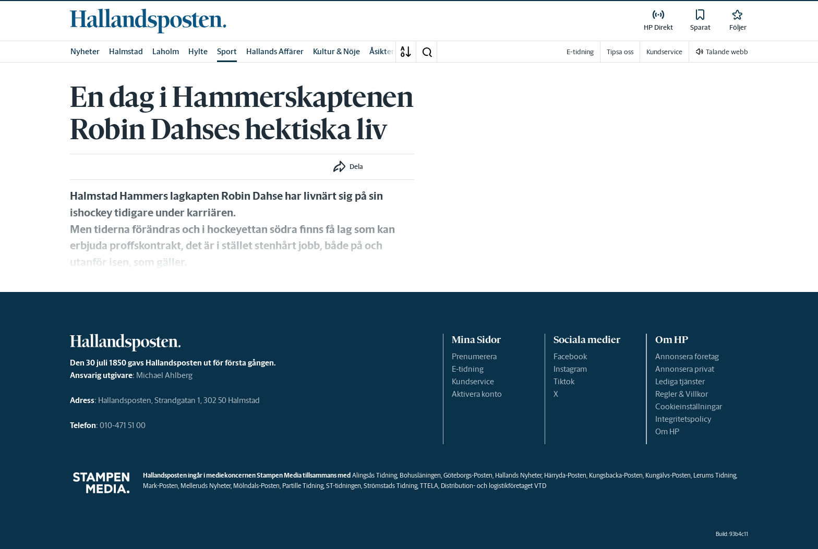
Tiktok (564, 381)
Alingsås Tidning (374, 475)
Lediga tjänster (680, 381)
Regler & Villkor (681, 394)
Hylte (198, 51)
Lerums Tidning (714, 475)
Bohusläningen (420, 475)
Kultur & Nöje (336, 51)
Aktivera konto (477, 394)
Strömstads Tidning (390, 486)
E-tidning (468, 369)
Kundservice (473, 381)
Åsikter (381, 51)
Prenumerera (474, 356)
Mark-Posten (160, 486)
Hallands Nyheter (518, 475)
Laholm (165, 51)
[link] (148, 20)
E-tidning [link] (580, 51)
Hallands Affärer (275, 51)
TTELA (429, 486)
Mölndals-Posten (256, 486)
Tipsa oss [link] (620, 51)
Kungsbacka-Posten (616, 475)
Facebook (570, 356)
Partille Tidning (302, 486)
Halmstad (126, 51)
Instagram (570, 369)
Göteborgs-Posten (467, 475)
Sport (227, 51)
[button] (427, 51)
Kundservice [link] (664, 51)
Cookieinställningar (688, 406)
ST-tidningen (343, 486)
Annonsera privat (684, 369)
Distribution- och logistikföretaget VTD (493, 486)
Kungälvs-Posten (668, 475)
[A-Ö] (406, 51)
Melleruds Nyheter (206, 486)
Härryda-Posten (565, 475)
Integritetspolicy (683, 419)
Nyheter (85, 51)
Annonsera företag (687, 356)
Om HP (667, 431)
